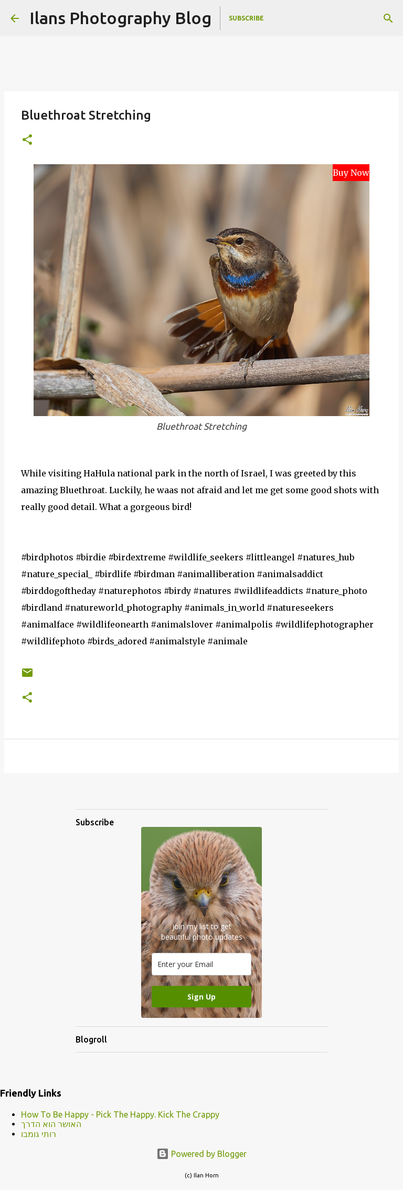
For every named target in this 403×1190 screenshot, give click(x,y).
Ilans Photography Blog (120, 17)
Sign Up (201, 997)
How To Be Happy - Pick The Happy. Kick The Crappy (120, 1114)
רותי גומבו (38, 1134)
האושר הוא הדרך (51, 1124)
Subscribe (246, 18)
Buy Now (351, 172)
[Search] (388, 18)
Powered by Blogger (201, 1154)
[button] (27, 140)
